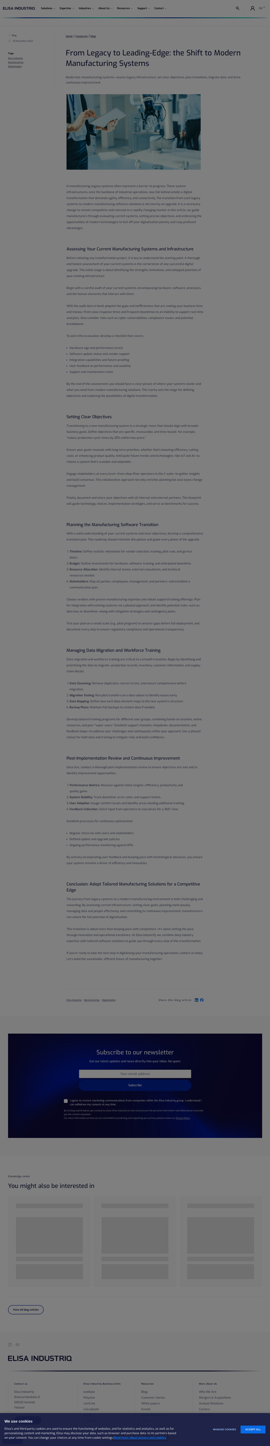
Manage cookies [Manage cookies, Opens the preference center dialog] (224, 1429)
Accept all (253, 1429)
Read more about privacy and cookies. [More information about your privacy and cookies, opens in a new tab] (140, 1438)
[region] (135, 1429)
